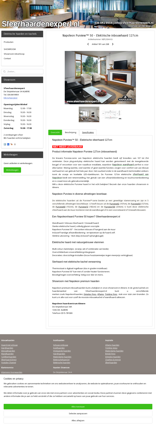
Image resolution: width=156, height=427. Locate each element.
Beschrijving (70, 132)
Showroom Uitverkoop (14, 53)
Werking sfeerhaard (9, 395)
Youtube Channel (8, 362)
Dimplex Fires (90, 294)
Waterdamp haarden (62, 357)
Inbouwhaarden (8, 351)
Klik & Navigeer (11, 97)
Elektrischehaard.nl (61, 359)
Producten (8, 42)
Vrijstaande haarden (62, 351)
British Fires (110, 353)
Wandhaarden (7, 353)
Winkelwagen (12, 170)
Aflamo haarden (112, 345)
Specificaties (88, 132)
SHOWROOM (10, 49)
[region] (58, 415)
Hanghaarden (7, 348)
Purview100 (109, 207)
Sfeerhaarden (111, 362)
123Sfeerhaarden (8, 357)
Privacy (4, 381)
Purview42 (114, 203)
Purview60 (60, 207)
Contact (7, 58)
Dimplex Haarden (113, 357)
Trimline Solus (111, 348)
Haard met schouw (9, 345)
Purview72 (83, 207)
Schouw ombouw (60, 345)
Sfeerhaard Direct (8, 359)
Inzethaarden (59, 348)
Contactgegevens (8, 378)
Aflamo (100, 294)
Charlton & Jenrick (113, 359)
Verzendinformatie (9, 375)
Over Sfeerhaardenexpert (12, 392)
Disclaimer (5, 384)
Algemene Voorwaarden (11, 372)
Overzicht (55, 132)
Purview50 (135, 203)
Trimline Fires (111, 294)
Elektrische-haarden (61, 362)
